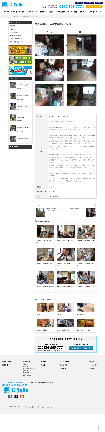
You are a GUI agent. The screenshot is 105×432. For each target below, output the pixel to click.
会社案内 (79, 3)
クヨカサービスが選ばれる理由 (14, 12)
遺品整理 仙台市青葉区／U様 (65, 286)
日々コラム (83, 12)
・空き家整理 (25, 373)
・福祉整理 (25, 371)
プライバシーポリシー (16, 407)
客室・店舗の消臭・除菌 (83, 330)
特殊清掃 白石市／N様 (23, 128)
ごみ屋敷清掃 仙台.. (23, 138)
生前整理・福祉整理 (42, 330)
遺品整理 (39, 314)
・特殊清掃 (25, 366)
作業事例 (43, 12)
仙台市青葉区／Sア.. (22, 117)
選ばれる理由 (6, 361)
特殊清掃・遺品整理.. (23, 106)
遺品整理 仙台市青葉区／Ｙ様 (45, 263)
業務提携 (98, 3)
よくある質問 (72, 12)
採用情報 (92, 368)
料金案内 (44, 365)
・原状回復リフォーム (28, 368)
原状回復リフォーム (82, 314)
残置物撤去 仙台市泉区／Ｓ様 (85, 286)
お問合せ (63, 368)
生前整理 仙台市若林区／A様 (65, 240)
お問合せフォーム (95, 12)
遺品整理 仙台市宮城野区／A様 (45, 286)
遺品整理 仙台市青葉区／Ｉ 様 (85, 240)
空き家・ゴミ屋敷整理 (63, 330)
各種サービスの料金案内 (57, 12)
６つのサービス (32, 12)
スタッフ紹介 (89, 3)
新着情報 (5, 365)
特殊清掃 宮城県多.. (23, 95)
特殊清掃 (59, 314)
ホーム (11, 16)
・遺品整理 (25, 364)
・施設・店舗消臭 (26, 375)
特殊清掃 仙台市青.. (23, 85)
